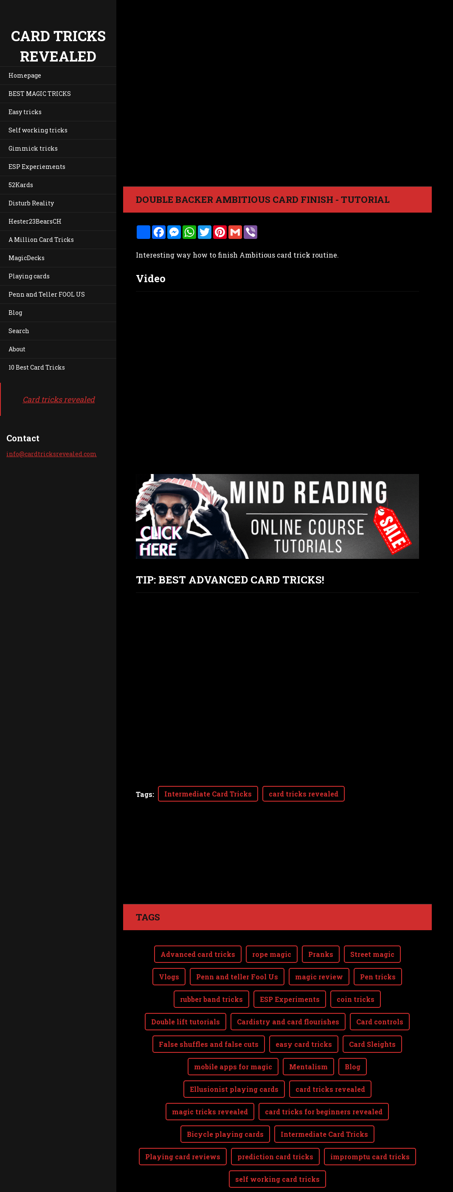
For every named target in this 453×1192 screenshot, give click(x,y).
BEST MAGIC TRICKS (39, 94)
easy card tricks (304, 1010)
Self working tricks (38, 130)
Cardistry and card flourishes (288, 987)
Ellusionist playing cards (234, 1055)
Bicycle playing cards (225, 1100)
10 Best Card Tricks (36, 367)
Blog (15, 313)
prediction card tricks (275, 1122)
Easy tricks (25, 112)
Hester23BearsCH (35, 221)
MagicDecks (26, 258)
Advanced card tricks (197, 920)
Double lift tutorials (185, 987)
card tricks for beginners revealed (324, 1077)
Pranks (320, 920)
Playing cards (29, 276)
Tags (144, 794)
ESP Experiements (36, 167)
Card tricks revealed (59, 399)
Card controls (379, 987)
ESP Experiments (290, 965)
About (16, 349)
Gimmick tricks (33, 148)
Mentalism (308, 1032)
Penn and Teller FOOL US (46, 294)
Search (18, 331)
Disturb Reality (31, 203)
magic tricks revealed (210, 1077)
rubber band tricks (211, 965)
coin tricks (355, 965)
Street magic (372, 920)
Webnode (411, 1181)
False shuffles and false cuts (209, 1010)
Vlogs (169, 942)
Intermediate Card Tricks (208, 793)
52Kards (20, 185)
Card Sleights (372, 1010)
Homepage (24, 75)
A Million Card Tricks (41, 240)
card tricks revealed (303, 793)
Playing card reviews (182, 1122)
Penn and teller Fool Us (237, 942)
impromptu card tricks (370, 1122)
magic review (319, 942)
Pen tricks (378, 942)
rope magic (271, 920)
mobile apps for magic (233, 1032)
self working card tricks (277, 1145)
